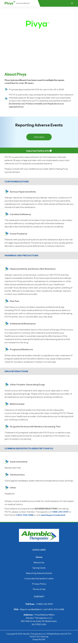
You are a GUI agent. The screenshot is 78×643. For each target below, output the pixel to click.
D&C (44, 639)
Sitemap (44, 636)
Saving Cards (39, 567)
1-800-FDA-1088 (24, 515)
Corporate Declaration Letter (39, 578)
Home (39, 557)
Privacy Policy (39, 583)
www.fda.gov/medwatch (53, 515)
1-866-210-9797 (60, 511)
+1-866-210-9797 (44, 604)
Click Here (39, 137)
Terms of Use (39, 589)
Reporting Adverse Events (39, 573)
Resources (39, 562)
